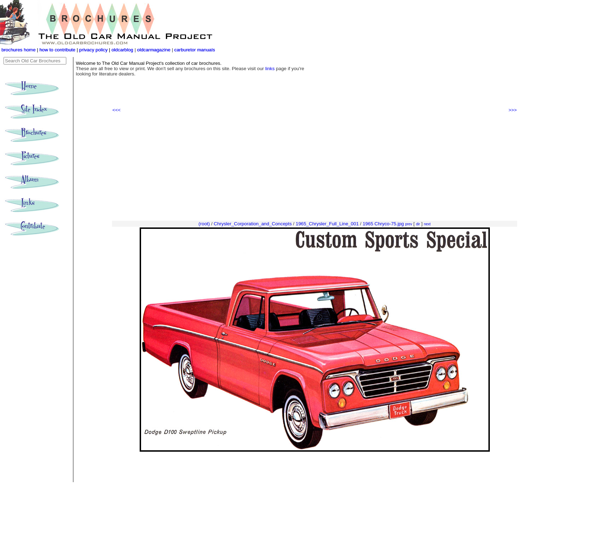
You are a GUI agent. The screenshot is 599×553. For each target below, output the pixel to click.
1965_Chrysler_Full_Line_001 (327, 223)
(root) (204, 223)
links (270, 68)
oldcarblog (122, 49)
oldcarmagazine (154, 49)
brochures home (18, 49)
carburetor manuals (194, 49)
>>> (513, 110)
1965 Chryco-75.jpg (383, 223)
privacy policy (94, 49)
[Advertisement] (314, 166)
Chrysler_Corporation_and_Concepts (253, 223)
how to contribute (57, 49)
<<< (116, 110)
